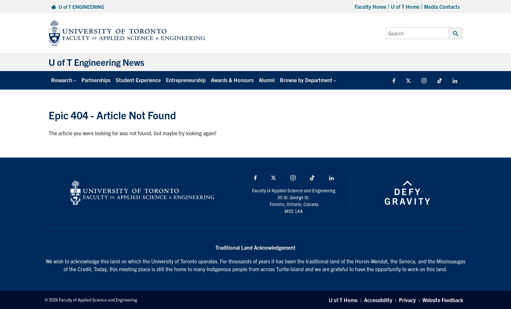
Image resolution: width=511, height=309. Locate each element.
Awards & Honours (232, 80)
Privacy (407, 300)
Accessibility (378, 300)
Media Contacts (442, 6)
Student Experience (138, 80)
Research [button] (61, 80)
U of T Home (405, 6)
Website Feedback (442, 300)
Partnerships (95, 80)
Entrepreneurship (186, 80)
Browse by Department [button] (306, 80)
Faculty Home (370, 6)
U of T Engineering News (96, 62)
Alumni (267, 80)
